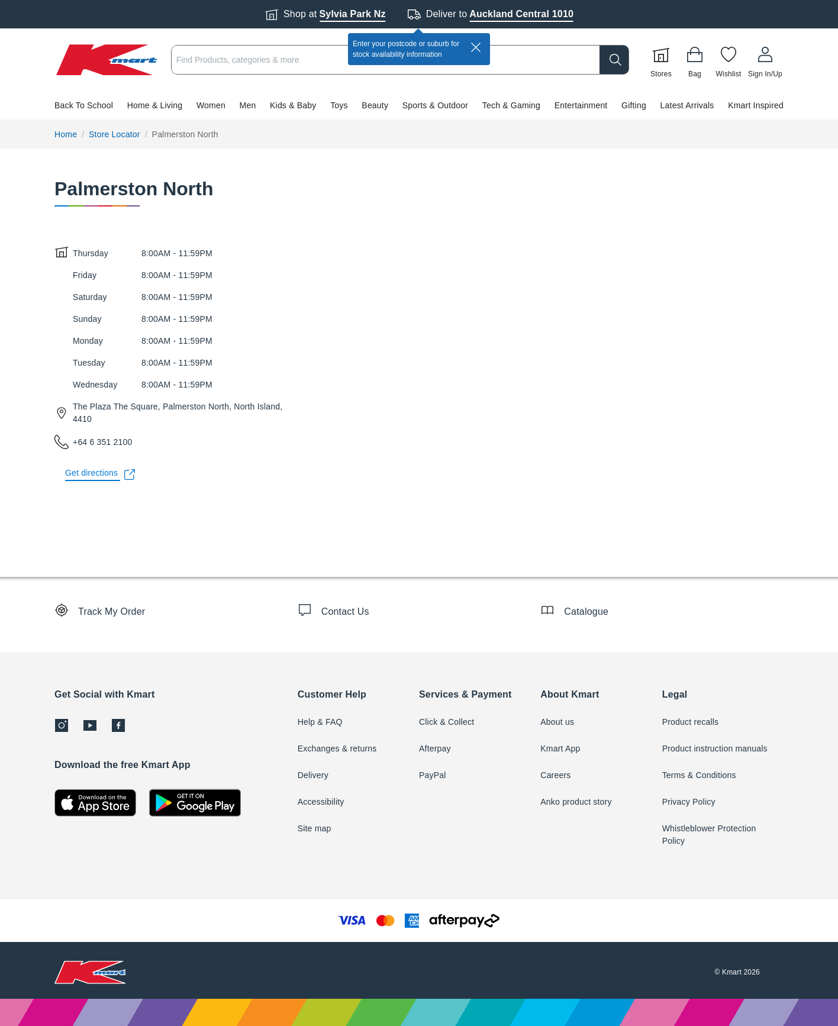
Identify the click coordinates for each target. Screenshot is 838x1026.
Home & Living (155, 105)
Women (210, 105)
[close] (476, 47)
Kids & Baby (293, 105)
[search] (614, 60)
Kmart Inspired (756, 105)
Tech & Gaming (511, 105)
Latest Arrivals (687, 105)
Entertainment (581, 105)
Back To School (83, 105)
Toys (339, 105)
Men (248, 105)
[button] (419, 105)
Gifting (633, 105)
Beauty (375, 105)
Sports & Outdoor (435, 105)
